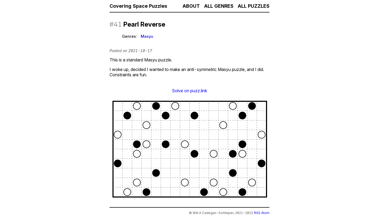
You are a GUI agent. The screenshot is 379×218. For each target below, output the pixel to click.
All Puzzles (253, 6)
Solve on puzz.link (189, 90)
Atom (265, 213)
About (191, 6)
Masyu (147, 36)
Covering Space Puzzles (138, 6)
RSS (257, 213)
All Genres (218, 6)
